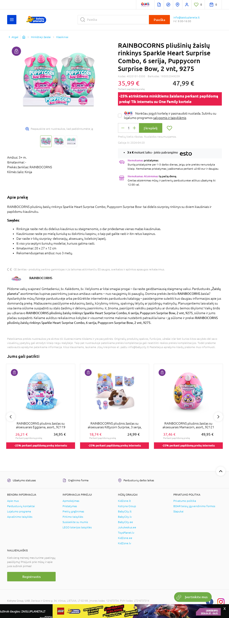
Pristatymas (70, 506)
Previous (10, 416)
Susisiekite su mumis (75, 522)
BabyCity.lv (125, 516)
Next (218, 416)
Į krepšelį (150, 128)
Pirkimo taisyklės (73, 516)
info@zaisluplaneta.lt (186, 17)
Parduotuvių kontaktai (21, 506)
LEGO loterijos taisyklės (77, 527)
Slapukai (178, 511)
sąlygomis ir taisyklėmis (169, 118)
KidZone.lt (124, 501)
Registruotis (31, 577)
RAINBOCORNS (40, 278)
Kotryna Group (127, 506)
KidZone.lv (124, 543)
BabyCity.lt (125, 511)
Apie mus (13, 501)
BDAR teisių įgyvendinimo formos (194, 506)
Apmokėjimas (71, 501)
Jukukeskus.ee (127, 527)
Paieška (159, 20)
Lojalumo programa (19, 511)
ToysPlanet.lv (126, 532)
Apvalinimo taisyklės (19, 516)
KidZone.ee (125, 538)
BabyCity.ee (125, 522)
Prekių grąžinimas (73, 511)
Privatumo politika (184, 501)
